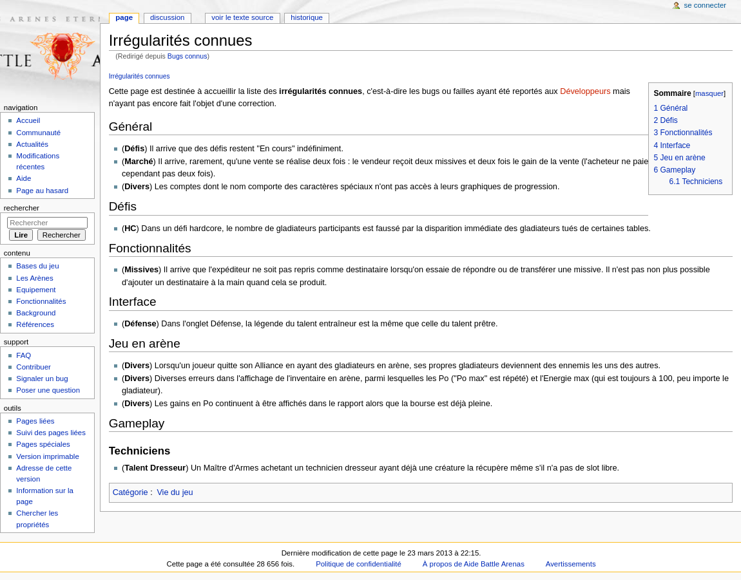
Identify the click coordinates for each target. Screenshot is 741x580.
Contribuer (33, 367)
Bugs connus (187, 56)
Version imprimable (47, 456)
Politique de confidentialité (358, 564)
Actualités (32, 144)
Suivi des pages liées (51, 432)
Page (124, 17)
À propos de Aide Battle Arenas (473, 564)
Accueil (28, 120)
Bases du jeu (37, 266)
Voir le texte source (242, 17)
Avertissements (571, 564)
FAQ (23, 355)
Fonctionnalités (41, 301)
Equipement (35, 290)
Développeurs (585, 91)
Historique (307, 17)
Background (35, 313)
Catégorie (130, 492)
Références (35, 324)
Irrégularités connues (139, 76)
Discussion (167, 17)
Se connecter (705, 5)
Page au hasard (42, 190)
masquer (709, 93)
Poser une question (48, 390)
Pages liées (35, 421)
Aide (23, 178)
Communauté (38, 132)
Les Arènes (34, 278)
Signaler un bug (42, 378)
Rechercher (21, 208)
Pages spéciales (43, 444)
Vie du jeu (175, 492)
